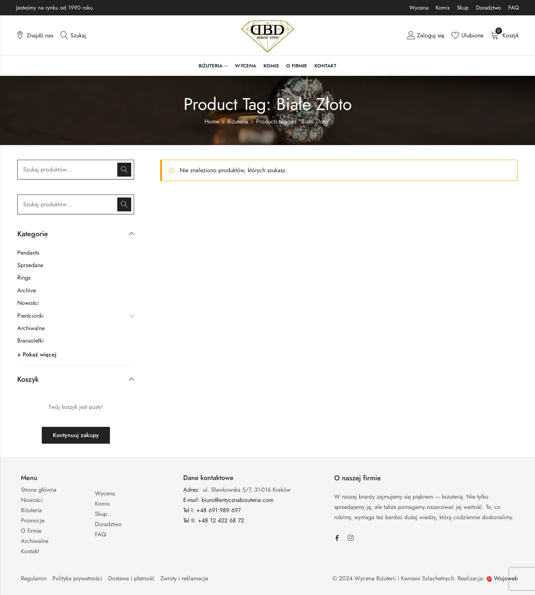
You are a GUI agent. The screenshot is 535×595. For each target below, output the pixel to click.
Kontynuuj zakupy (76, 435)
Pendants (28, 252)
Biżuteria (237, 121)
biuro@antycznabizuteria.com (237, 500)
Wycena (418, 8)
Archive (26, 290)
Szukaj (124, 170)
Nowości (28, 303)
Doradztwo (488, 8)
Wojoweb (502, 578)
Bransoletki (30, 340)
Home (211, 121)
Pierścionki (30, 315)
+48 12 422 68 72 (222, 520)
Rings (23, 277)
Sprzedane (30, 265)
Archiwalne (31, 328)
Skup (463, 8)
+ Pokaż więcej (36, 354)
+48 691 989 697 (218, 510)
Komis (443, 8)
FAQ (513, 8)
